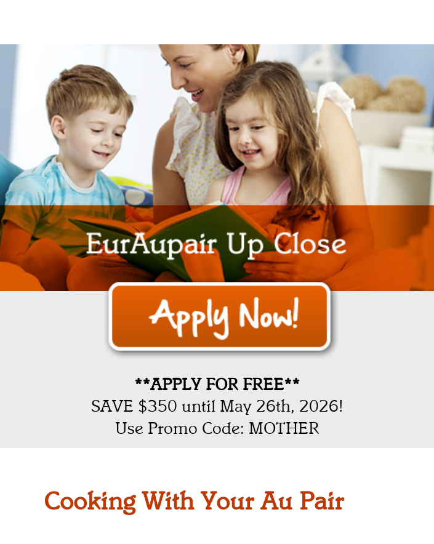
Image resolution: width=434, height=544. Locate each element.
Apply (221, 318)
